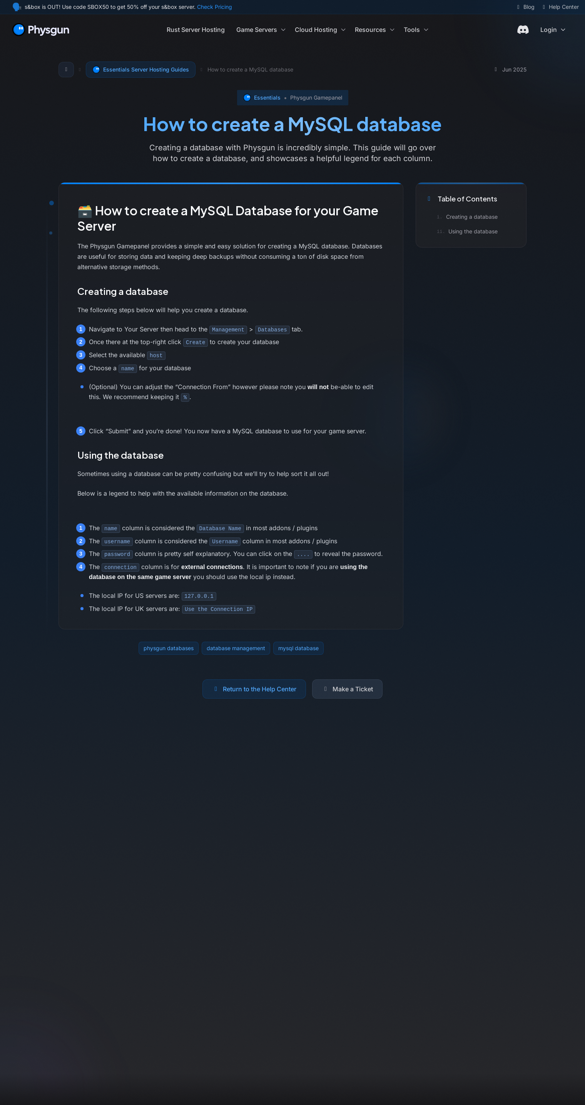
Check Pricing (214, 6)
